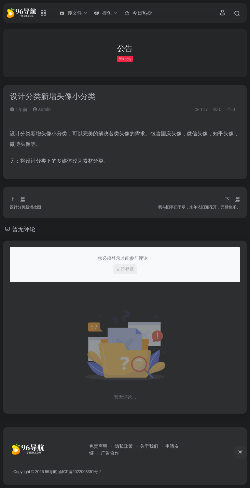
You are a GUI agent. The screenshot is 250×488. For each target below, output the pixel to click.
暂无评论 (23, 229)
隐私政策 (124, 446)
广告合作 (110, 453)
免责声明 (98, 446)
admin (42, 109)
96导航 (51, 471)
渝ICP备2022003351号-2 (80, 471)
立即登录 (125, 269)
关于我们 (149, 446)
